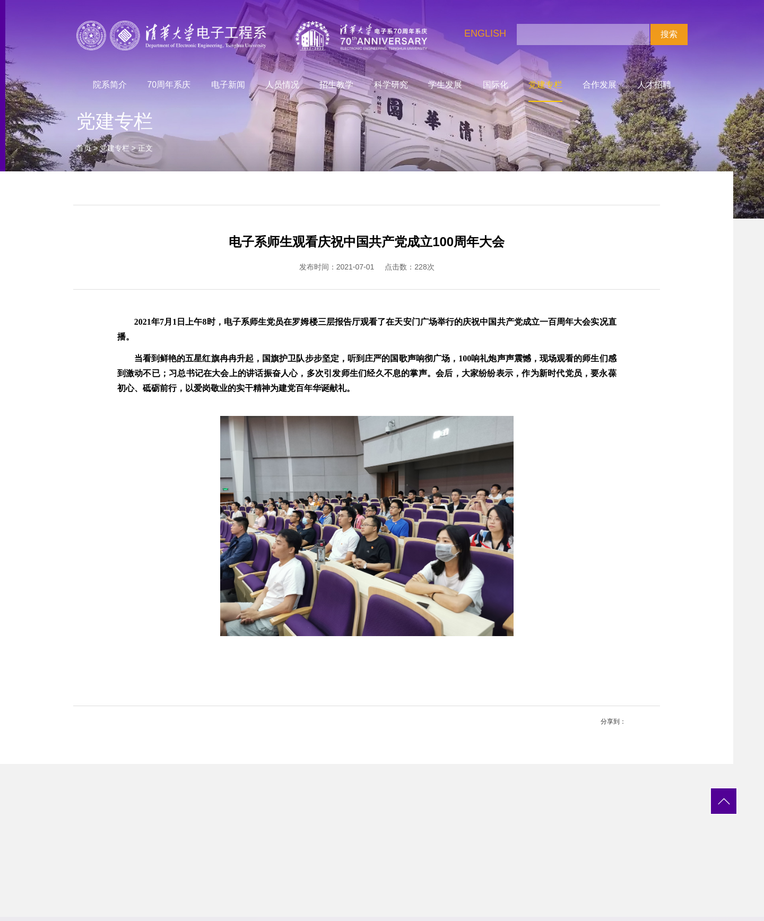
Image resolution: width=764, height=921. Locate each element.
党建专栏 (545, 84)
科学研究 (391, 84)
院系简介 (110, 84)
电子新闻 (228, 84)
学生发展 (445, 84)
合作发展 (600, 84)
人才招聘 (654, 84)
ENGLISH (485, 33)
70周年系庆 (169, 84)
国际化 (495, 84)
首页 (83, 148)
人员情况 (282, 84)
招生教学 (336, 84)
